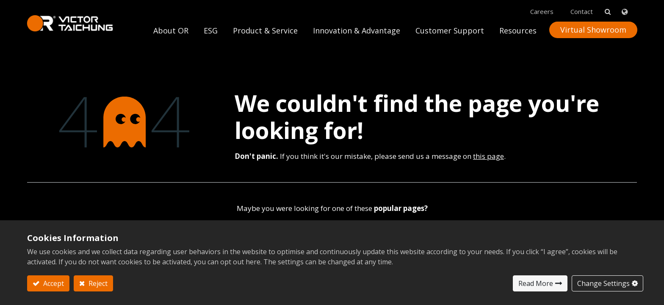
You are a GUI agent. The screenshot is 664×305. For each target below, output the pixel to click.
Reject (97, 283)
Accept (53, 283)
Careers (541, 9)
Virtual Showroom (593, 27)
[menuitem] (356, 30)
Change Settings (603, 283)
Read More (535, 283)
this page (488, 153)
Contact (581, 9)
